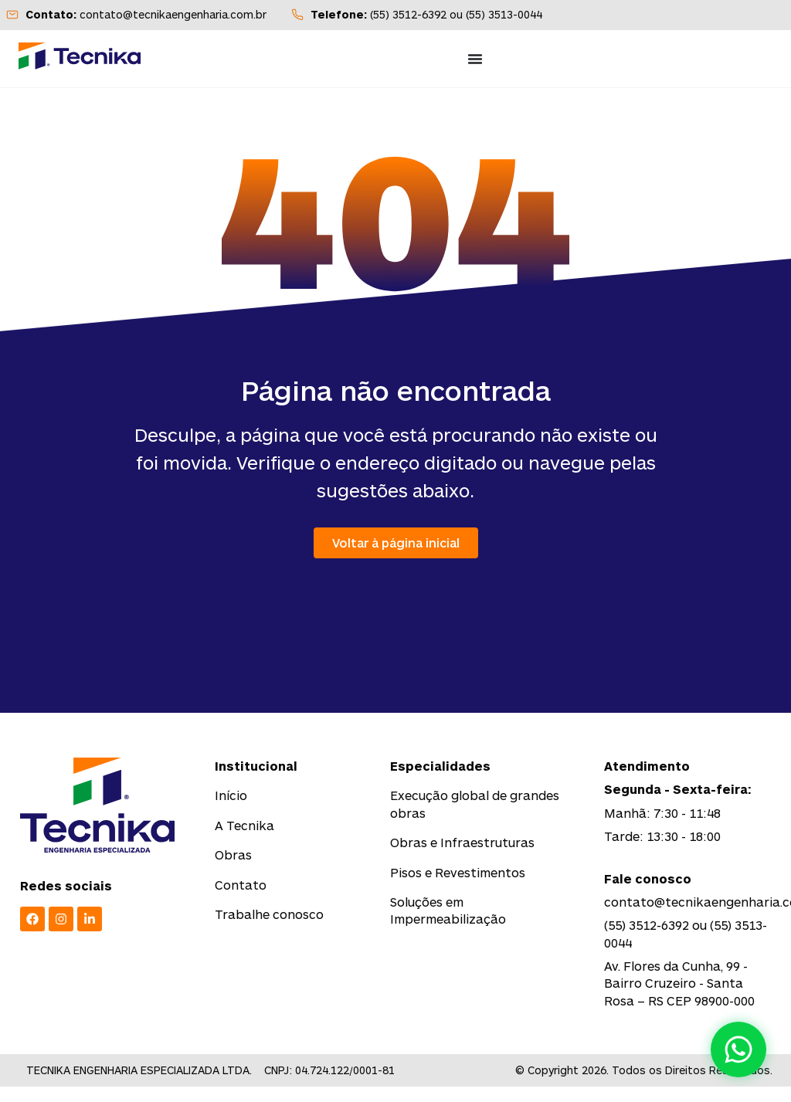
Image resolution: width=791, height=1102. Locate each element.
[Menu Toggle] (475, 58)
